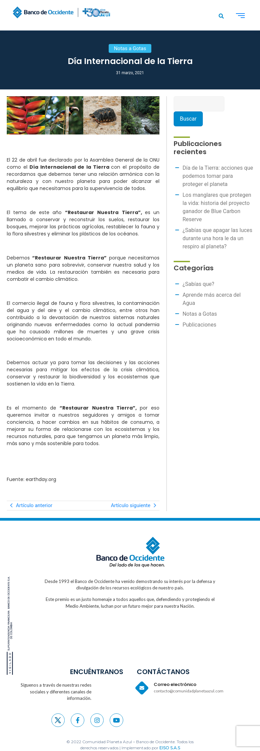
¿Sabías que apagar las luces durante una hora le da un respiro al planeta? (217, 238)
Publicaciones (199, 324)
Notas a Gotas (199, 314)
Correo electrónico (175, 684)
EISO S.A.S (169, 747)
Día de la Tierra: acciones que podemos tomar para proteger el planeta (217, 176)
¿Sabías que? (198, 284)
